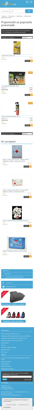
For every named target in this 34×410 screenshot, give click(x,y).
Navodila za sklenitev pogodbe (8, 347)
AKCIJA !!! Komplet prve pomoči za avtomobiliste (15, 251)
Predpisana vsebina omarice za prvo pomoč (12, 340)
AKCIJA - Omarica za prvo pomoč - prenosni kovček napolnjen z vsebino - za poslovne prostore (15, 190)
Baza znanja (4, 352)
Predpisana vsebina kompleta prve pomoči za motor (14, 338)
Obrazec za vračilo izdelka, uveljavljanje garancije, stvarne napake (15, 358)
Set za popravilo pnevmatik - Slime (10, 86)
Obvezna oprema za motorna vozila (10, 333)
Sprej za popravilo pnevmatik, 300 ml (11, 116)
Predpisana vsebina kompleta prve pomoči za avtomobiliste (16, 336)
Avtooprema (6, 270)
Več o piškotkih (6, 407)
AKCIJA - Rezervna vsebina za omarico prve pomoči (15, 220)
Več (31, 61)
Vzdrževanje (7, 274)
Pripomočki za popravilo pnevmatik (14, 277)
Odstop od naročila (6, 361)
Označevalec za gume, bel (8, 55)
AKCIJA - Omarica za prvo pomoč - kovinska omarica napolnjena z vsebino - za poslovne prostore (16, 160)
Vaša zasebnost (5, 364)
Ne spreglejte (8, 141)
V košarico (27, 61)
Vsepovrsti (4, 16)
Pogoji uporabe (5, 343)
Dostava (3, 345)
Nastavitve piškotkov (6, 366)
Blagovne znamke (5, 349)
